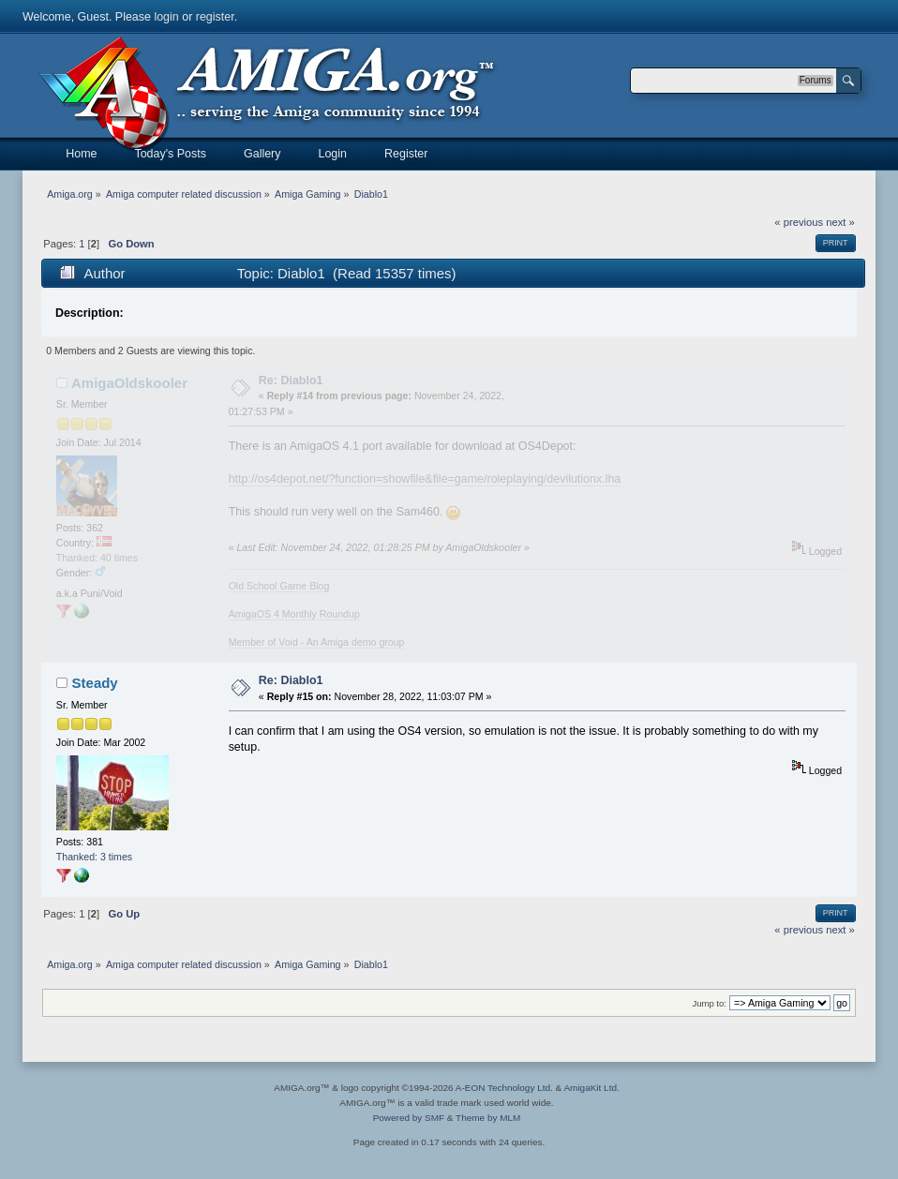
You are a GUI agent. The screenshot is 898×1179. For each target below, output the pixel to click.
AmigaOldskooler (129, 383)
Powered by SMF (408, 1117)
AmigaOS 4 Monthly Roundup (294, 613)
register (215, 16)
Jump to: (709, 1003)
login (166, 16)
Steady (95, 683)
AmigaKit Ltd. (591, 1087)
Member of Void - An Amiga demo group (317, 642)
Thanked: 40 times (97, 557)
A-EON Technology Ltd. (504, 1087)
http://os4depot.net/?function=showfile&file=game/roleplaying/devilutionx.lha (425, 478)
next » (840, 222)
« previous (798, 222)
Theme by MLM (488, 1117)
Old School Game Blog (279, 585)
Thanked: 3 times (94, 856)
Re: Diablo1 (291, 380)
